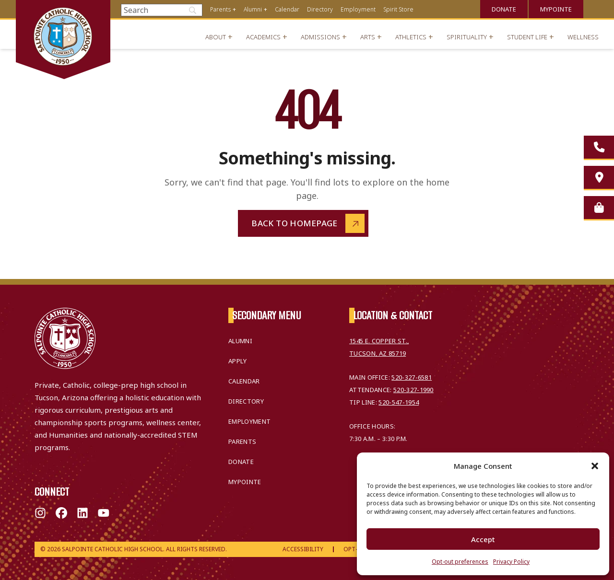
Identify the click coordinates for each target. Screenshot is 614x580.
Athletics (410, 37)
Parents (220, 9)
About (215, 37)
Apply (237, 361)
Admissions (320, 37)
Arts (367, 37)
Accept (483, 539)
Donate (504, 9)
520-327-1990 (413, 389)
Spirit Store (398, 9)
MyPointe (556, 9)
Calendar (287, 9)
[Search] (161, 10)
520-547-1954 (398, 402)
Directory (320, 9)
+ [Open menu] (234, 9)
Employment (358, 9)
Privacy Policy (511, 561)
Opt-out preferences (460, 561)
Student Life (527, 37)
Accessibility (303, 549)
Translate (594, 7)
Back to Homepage (294, 223)
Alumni (253, 9)
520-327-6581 (411, 377)
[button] (595, 466)
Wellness (583, 37)
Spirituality (467, 37)
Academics (263, 37)
